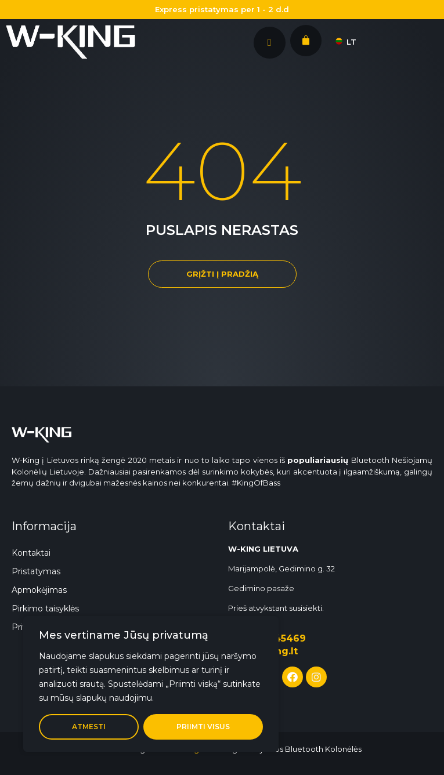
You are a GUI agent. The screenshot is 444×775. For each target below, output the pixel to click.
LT (344, 41)
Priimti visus (203, 726)
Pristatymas (36, 571)
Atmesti (89, 726)
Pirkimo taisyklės (45, 608)
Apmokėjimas (39, 590)
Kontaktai (31, 553)
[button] (222, 274)
